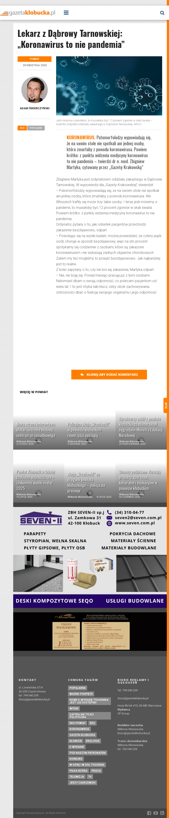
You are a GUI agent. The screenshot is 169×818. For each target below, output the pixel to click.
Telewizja (77, 776)
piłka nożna (78, 770)
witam (74, 708)
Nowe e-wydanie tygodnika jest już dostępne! (89, 701)
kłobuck (76, 741)
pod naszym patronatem (88, 752)
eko (92, 723)
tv (90, 776)
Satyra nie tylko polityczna (82, 716)
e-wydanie (77, 746)
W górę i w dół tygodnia (87, 764)
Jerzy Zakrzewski (83, 782)
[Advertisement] (112, 330)
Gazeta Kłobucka (82, 735)
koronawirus (79, 729)
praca (96, 770)
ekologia (92, 741)
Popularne (35, 128)
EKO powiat (78, 723)
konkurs (76, 758)
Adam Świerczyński (35, 108)
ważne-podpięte (81, 693)
